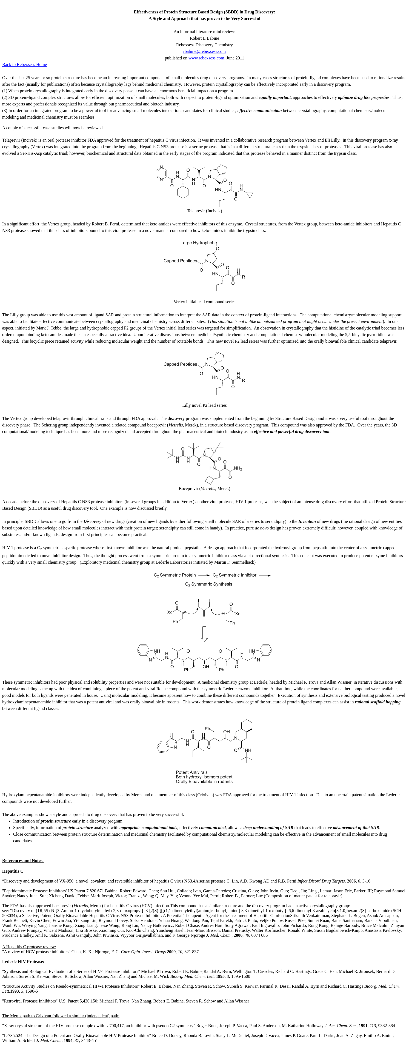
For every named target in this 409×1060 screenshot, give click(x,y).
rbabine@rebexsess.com (204, 51)
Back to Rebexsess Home (24, 64)
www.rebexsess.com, (206, 58)
